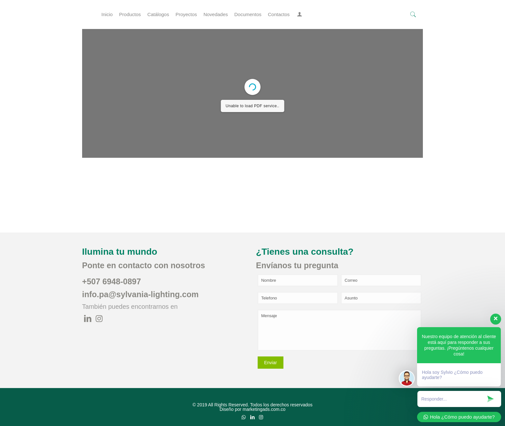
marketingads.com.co (264, 409)
